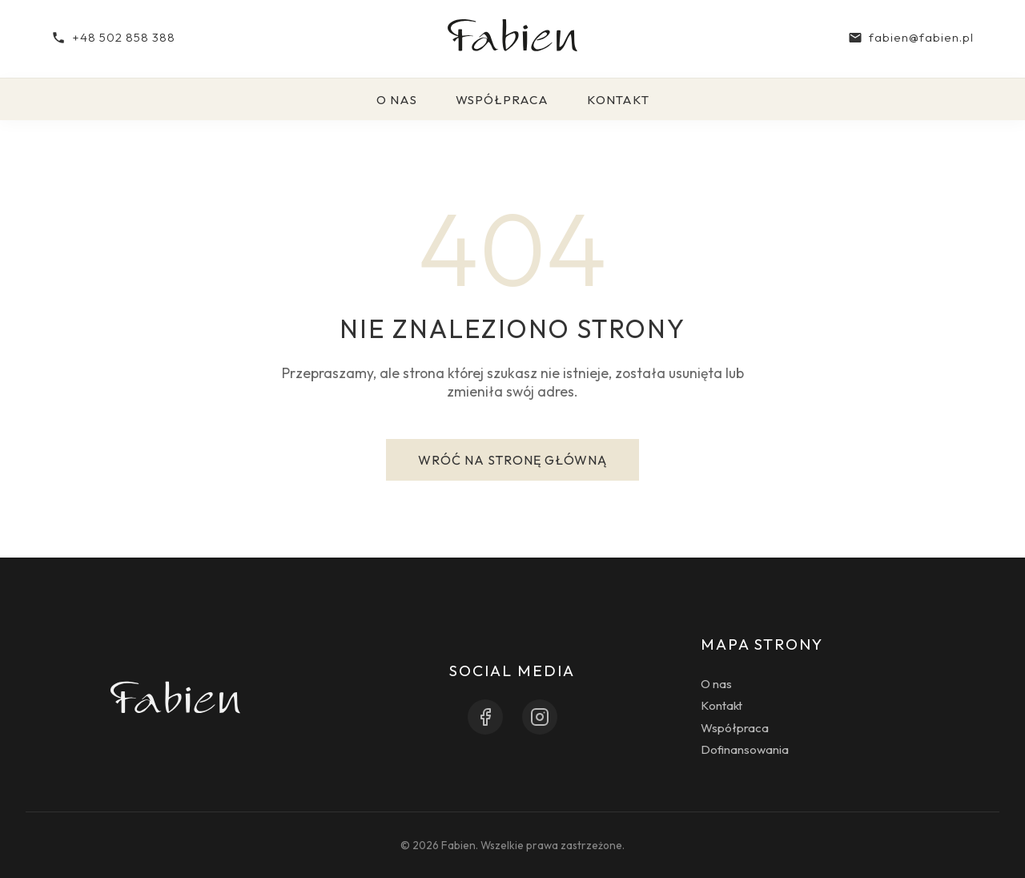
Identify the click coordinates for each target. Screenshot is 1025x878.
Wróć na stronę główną (512, 460)
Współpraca (502, 99)
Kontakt (618, 99)
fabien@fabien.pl (911, 37)
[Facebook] (485, 717)
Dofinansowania (745, 749)
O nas (396, 99)
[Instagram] (539, 717)
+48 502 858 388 (113, 37)
